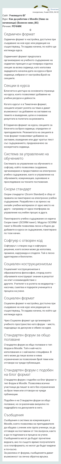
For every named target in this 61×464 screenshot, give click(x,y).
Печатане (54, 9)
